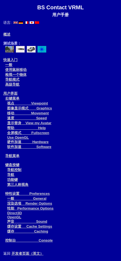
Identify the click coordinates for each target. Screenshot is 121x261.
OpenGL (14, 217)
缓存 (27, 231)
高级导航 (12, 84)
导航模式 (12, 79)
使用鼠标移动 (16, 70)
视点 (27, 103)
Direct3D (14, 213)
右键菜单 (12, 98)
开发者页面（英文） (27, 253)
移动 (28, 113)
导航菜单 (12, 156)
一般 (8, 65)
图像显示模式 (29, 108)
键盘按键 (12, 165)
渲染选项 (29, 203)
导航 (10, 175)
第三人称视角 (17, 184)
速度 (27, 118)
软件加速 (29, 147)
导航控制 (14, 170)
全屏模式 (28, 133)
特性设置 (27, 194)
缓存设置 (29, 226)
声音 (27, 221)
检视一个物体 (16, 74)
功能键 (12, 180)
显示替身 (29, 123)
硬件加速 (27, 142)
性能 (30, 208)
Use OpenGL (18, 137)
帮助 (26, 128)
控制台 (29, 240)
